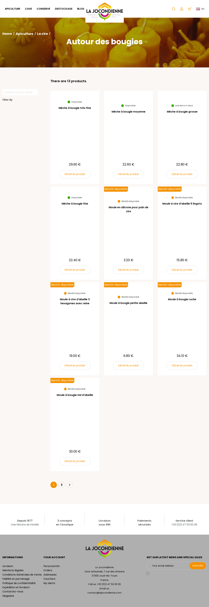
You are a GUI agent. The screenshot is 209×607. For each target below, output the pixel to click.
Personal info (51, 566)
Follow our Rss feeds (18, 92)
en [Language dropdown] (200, 9)
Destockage (63, 9)
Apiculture (12, 9)
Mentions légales (13, 570)
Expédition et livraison (16, 587)
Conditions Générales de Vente (22, 574)
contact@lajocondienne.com (104, 592)
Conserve (43, 9)
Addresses (50, 574)
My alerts (49, 583)
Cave (28, 9)
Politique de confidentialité (19, 583)
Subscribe (197, 565)
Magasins (8, 596)
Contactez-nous (12, 591)
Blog (80, 9)
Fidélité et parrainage (15, 579)
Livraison (7, 566)
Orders (47, 570)
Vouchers (49, 579)
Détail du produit (74, 174)
